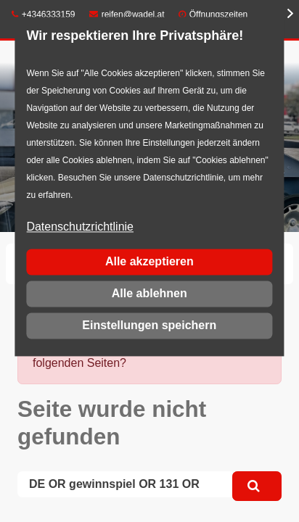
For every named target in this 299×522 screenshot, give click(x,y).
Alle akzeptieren (149, 261)
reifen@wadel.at (127, 14)
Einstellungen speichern (149, 325)
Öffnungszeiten (218, 14)
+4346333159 (43, 14)
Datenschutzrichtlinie (80, 227)
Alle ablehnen (149, 293)
